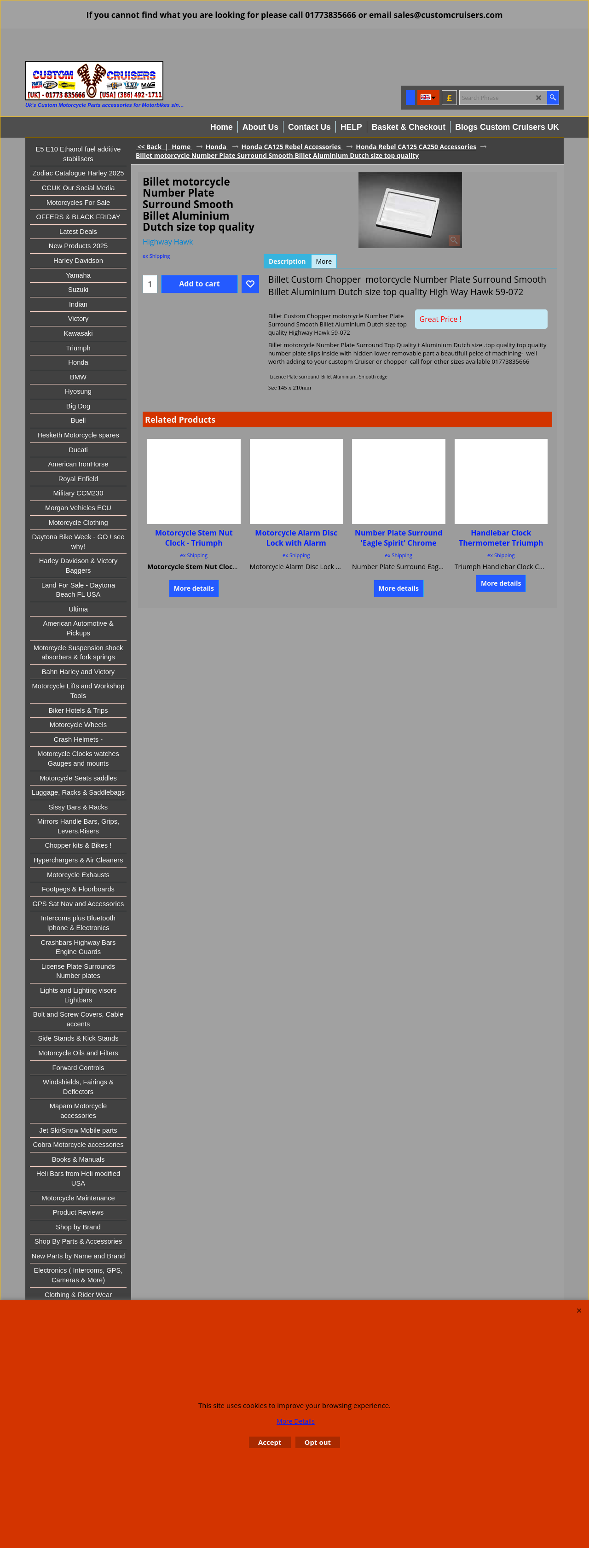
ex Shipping (156, 255)
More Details (296, 1421)
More (324, 261)
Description (287, 261)
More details (194, 588)
